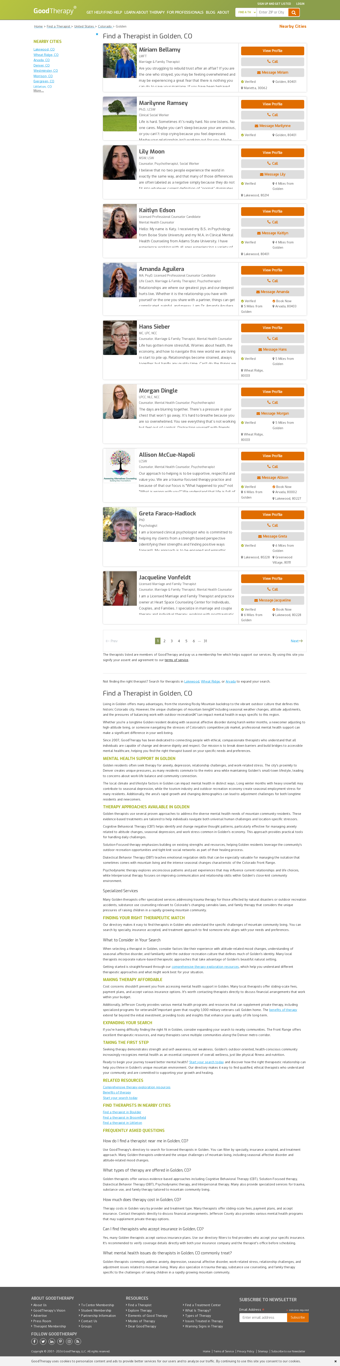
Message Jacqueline (272, 600)
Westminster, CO (46, 70)
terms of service (176, 660)
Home (206, 1351)
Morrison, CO (43, 76)
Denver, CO (42, 65)
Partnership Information (98, 1315)
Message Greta (272, 536)
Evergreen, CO (44, 81)
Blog (210, 12)
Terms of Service (224, 1351)
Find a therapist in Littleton (122, 1123)
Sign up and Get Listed (274, 4)
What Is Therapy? (198, 1310)
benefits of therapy (283, 1010)
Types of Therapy (198, 1315)
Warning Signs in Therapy (204, 1326)
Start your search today (206, 1062)
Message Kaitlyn (272, 233)
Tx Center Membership (97, 1305)
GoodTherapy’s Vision (49, 1310)
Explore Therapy (140, 1310)
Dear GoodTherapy (142, 1326)
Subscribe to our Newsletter (288, 1351)
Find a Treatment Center (203, 1305)
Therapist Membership (49, 1326)
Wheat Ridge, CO (46, 55)
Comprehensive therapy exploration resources (137, 1087)
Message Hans (272, 349)
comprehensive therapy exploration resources (205, 966)
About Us (40, 1305)
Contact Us (89, 1321)
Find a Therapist (140, 1305)
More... (39, 90)
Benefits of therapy (117, 1092)
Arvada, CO (42, 60)
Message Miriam (272, 72)
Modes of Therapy (141, 1321)
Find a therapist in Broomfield (124, 1117)
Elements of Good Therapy (147, 1315)
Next (295, 641)
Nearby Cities (293, 26)
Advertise (40, 1315)
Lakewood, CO (44, 49)
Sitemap (263, 1351)
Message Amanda (272, 292)
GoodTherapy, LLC (74, 1351)
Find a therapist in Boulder (122, 1112)
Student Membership (96, 1310)
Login (300, 4)
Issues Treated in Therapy (204, 1321)
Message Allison (272, 477)
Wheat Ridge (210, 681)
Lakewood (191, 681)
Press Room (42, 1321)
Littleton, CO (43, 86)
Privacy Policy (245, 1351)
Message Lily (272, 174)
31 (205, 641)
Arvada (231, 681)
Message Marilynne (273, 126)
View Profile (273, 51)
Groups (86, 1326)
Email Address (252, 1309)
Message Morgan (273, 413)
